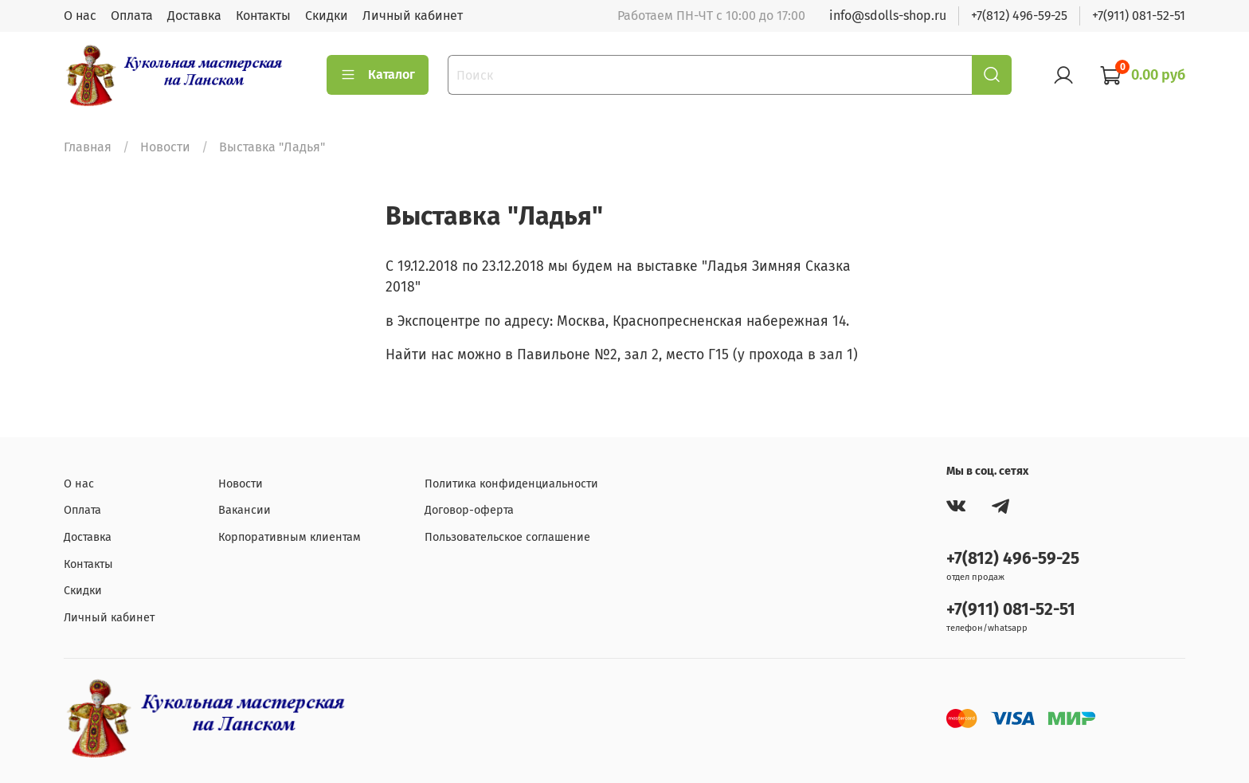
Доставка (194, 15)
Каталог (377, 75)
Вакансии (244, 510)
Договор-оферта (469, 510)
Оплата (132, 15)
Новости (165, 147)
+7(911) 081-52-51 (1138, 15)
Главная (88, 147)
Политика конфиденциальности (511, 484)
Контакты (263, 15)
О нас (80, 15)
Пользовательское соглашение (507, 537)
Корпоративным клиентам (289, 537)
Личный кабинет (412, 15)
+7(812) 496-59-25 (1019, 15)
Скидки (326, 15)
